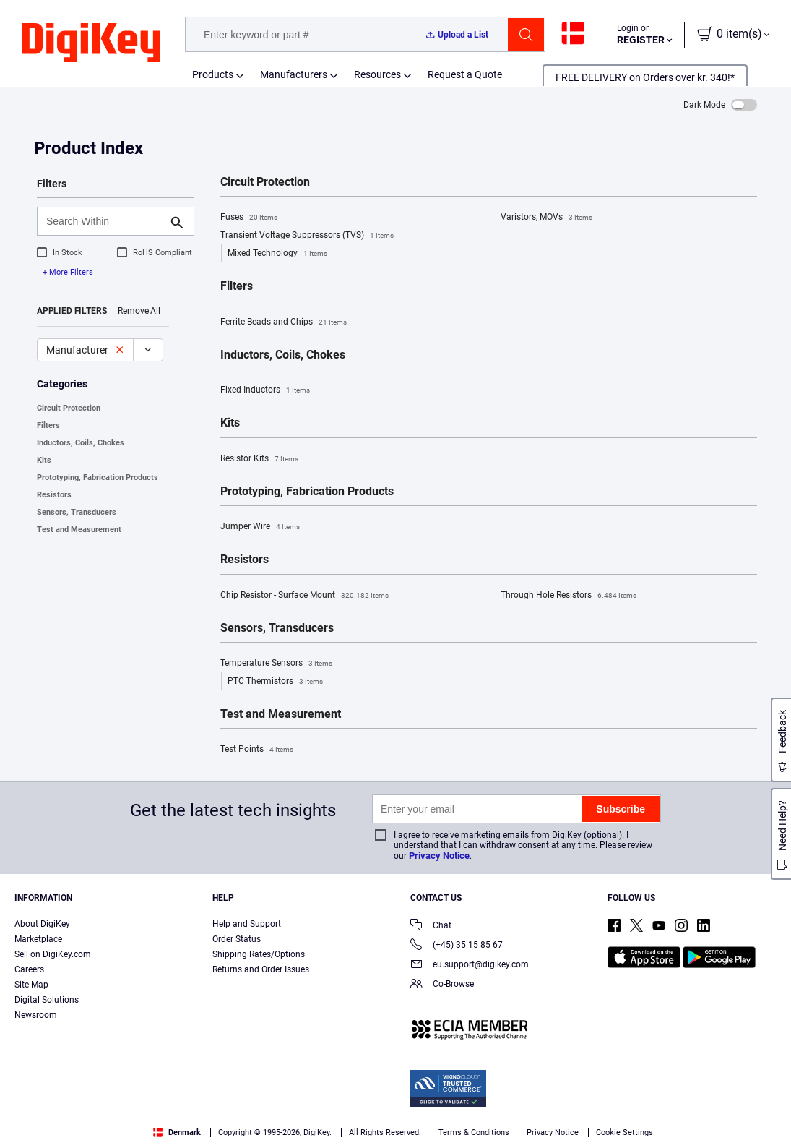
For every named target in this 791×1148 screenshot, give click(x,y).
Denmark (177, 1132)
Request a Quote (465, 74)
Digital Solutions (46, 1000)
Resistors (54, 495)
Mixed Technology (277, 253)
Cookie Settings (624, 1132)
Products (212, 74)
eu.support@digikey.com (469, 965)
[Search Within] (104, 221)
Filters (48, 425)
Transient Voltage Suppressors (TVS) (307, 235)
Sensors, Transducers (76, 512)
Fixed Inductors (265, 390)
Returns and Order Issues (260, 969)
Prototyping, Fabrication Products (97, 477)
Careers (29, 969)
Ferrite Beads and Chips (283, 322)
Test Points (256, 749)
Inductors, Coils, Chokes (80, 443)
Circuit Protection (68, 408)
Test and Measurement (79, 530)
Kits (44, 460)
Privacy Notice (439, 855)
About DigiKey (42, 924)
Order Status (236, 939)
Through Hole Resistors (568, 595)
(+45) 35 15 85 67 (456, 946)
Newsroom (35, 1015)
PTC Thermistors (275, 681)
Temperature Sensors (276, 663)
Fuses (248, 217)
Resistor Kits (259, 459)
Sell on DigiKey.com (52, 954)
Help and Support (246, 924)
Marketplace (38, 939)
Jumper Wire (260, 527)
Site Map (31, 985)
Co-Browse (442, 985)
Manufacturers (293, 74)
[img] (91, 43)
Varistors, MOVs (546, 217)
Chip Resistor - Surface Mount (304, 595)
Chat (430, 926)
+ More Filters (68, 272)
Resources (377, 74)
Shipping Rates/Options (258, 954)
